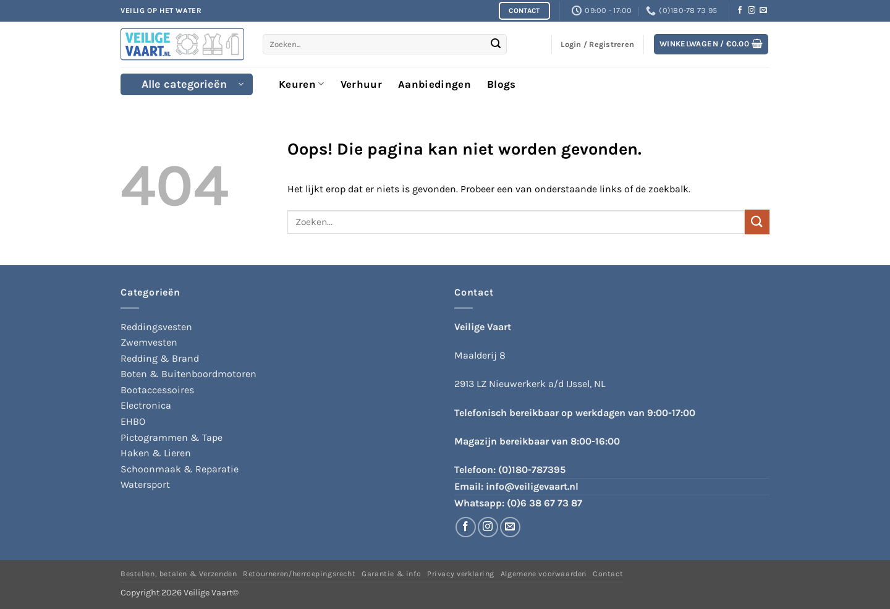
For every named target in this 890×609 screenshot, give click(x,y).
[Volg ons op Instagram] (751, 10)
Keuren (301, 84)
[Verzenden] (495, 44)
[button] (711, 44)
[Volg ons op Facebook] (740, 10)
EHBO (133, 421)
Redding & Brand (160, 358)
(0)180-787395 (532, 469)
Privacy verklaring (460, 573)
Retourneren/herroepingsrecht (299, 573)
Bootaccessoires (157, 390)
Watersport (145, 484)
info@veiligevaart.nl (532, 486)
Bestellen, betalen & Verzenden (179, 573)
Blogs (501, 84)
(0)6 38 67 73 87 (544, 503)
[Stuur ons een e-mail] (763, 10)
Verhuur (361, 84)
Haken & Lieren (156, 453)
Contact (608, 573)
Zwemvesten (149, 342)
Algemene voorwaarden (544, 573)
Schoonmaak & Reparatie (180, 469)
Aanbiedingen (434, 84)
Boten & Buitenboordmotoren (188, 374)
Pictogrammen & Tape (171, 437)
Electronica (146, 405)
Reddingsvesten (156, 327)
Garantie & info (391, 573)
